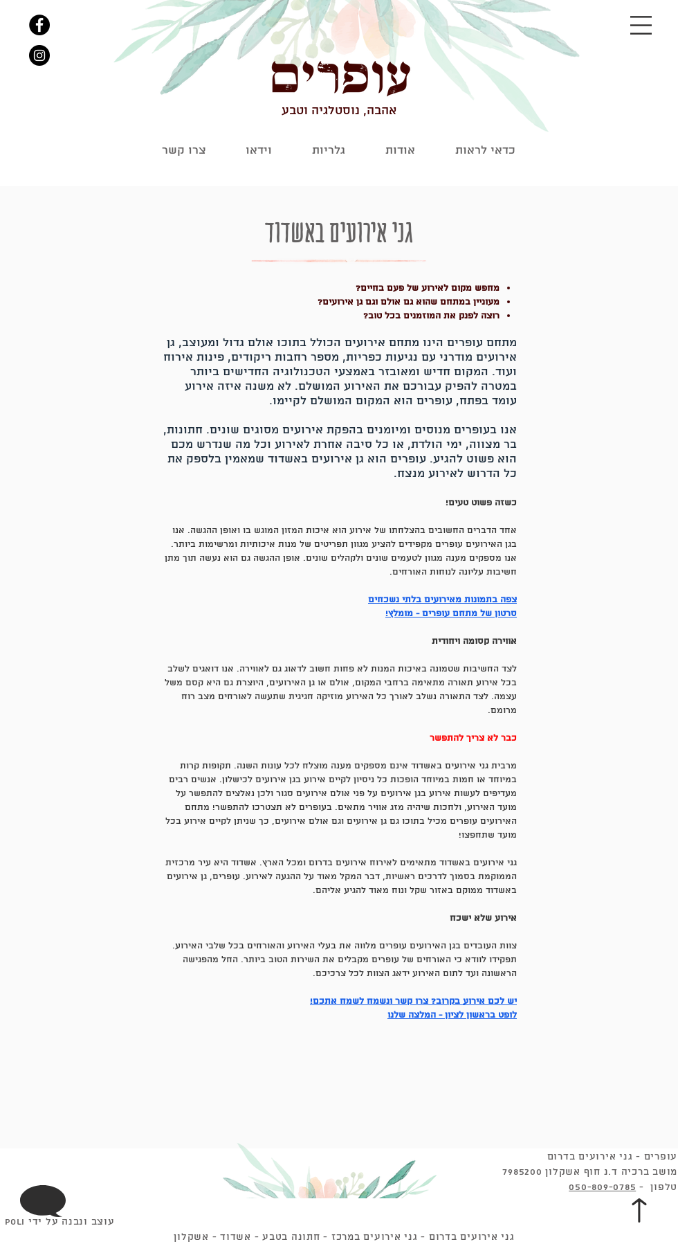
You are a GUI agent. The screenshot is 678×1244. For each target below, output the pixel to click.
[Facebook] (39, 25)
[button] (641, 25)
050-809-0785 (602, 1187)
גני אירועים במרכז (374, 1237)
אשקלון (191, 1237)
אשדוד (235, 1237)
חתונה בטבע (291, 1237)
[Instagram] (39, 55)
